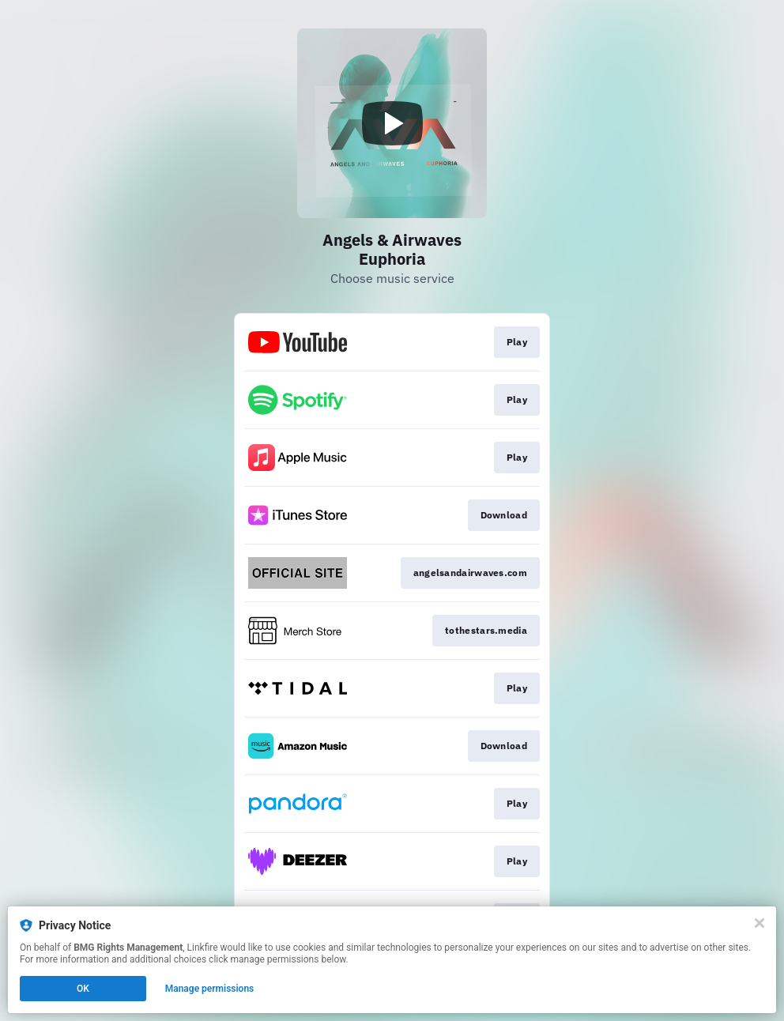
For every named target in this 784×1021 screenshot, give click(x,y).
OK (83, 988)
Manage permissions (209, 988)
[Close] (759, 923)
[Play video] (392, 123)
